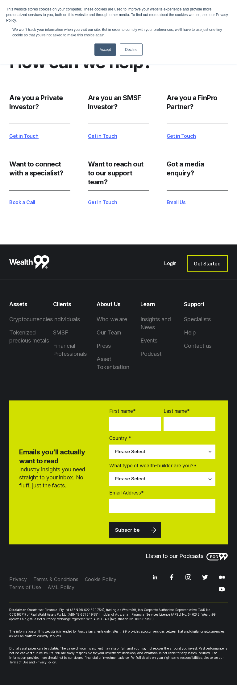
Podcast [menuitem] (150, 354)
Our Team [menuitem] (109, 332)
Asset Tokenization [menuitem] (113, 363)
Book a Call (22, 202)
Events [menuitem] (148, 340)
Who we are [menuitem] (112, 319)
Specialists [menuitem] (197, 319)
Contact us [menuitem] (197, 345)
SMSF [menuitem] (61, 332)
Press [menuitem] (104, 345)
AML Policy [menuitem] (61, 587)
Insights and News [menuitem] (155, 323)
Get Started (207, 263)
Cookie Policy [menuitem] (100, 579)
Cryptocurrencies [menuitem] (30, 319)
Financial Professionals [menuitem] (70, 349)
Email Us (176, 202)
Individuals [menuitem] (66, 319)
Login (170, 263)
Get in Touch (24, 136)
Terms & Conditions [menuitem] (55, 579)
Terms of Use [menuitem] (25, 587)
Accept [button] (105, 49)
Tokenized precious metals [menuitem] (29, 336)
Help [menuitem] (190, 332)
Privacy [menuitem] (18, 579)
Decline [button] (131, 49)
